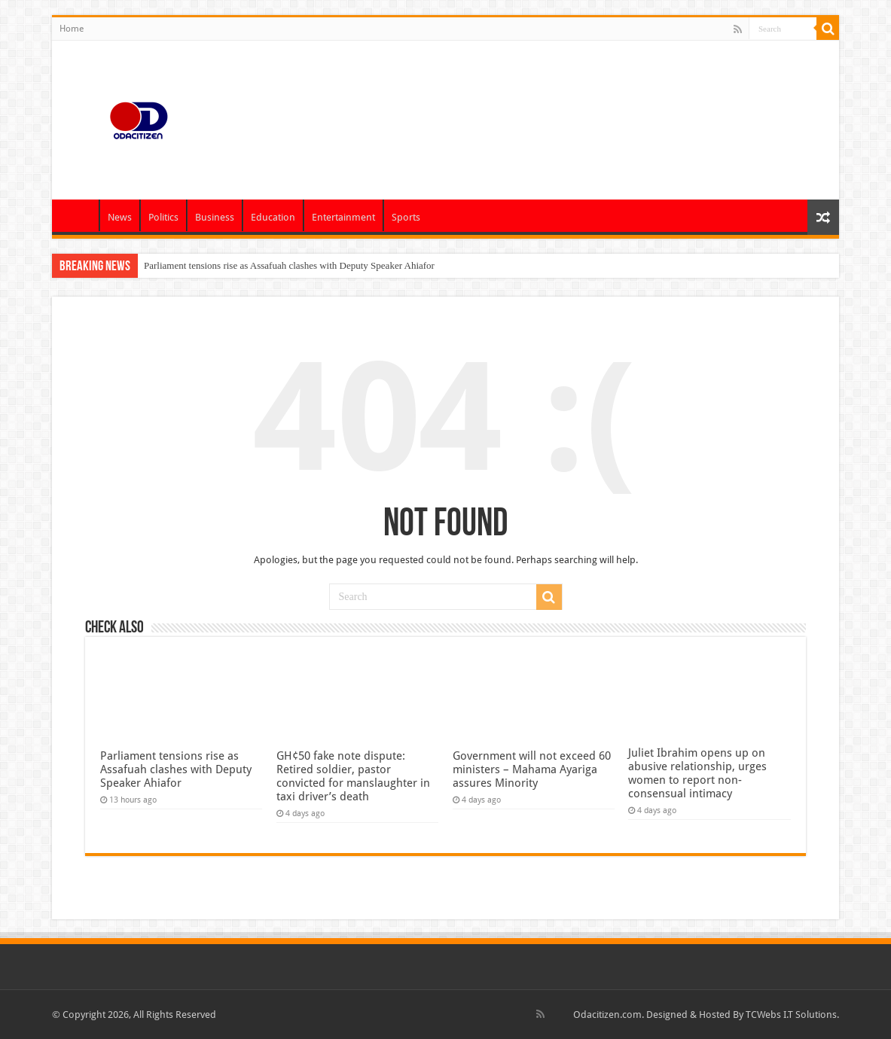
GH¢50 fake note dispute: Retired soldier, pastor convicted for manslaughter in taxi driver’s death (353, 776)
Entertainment (343, 217)
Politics (163, 217)
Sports (406, 217)
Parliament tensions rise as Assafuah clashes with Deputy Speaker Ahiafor (289, 265)
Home (72, 28)
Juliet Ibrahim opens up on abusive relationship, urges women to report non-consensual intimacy (697, 773)
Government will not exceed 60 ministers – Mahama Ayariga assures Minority (532, 769)
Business (214, 217)
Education (273, 217)
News (120, 217)
